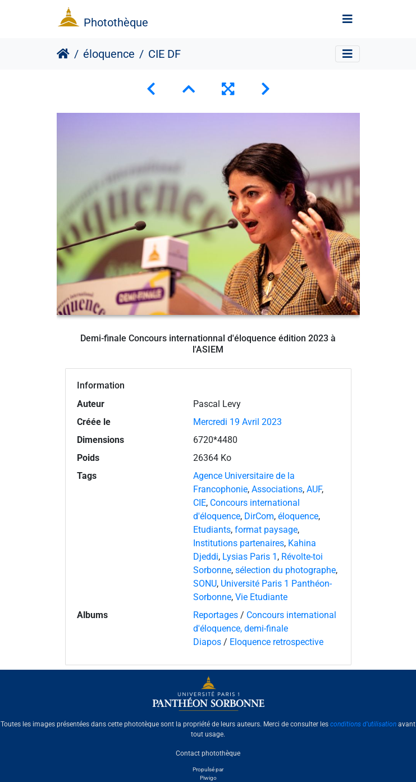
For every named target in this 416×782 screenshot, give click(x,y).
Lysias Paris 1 (249, 556)
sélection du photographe (285, 570)
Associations (277, 489)
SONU (205, 583)
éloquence (109, 54)
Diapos (208, 642)
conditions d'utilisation (363, 724)
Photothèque (116, 22)
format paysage (266, 529)
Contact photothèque (208, 753)
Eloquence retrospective (276, 642)
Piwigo (208, 778)
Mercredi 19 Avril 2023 (237, 422)
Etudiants (212, 529)
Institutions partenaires (238, 543)
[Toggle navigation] (347, 19)
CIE (199, 502)
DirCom (259, 516)
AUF (314, 489)
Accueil (63, 53)
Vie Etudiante (261, 597)
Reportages (215, 615)
